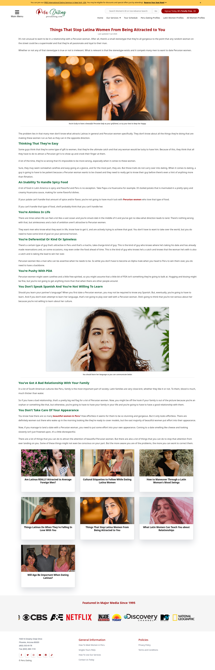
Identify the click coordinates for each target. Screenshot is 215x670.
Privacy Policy (144, 645)
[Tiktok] (52, 655)
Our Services (113, 17)
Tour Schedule (131, 17)
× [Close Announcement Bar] (200, 2)
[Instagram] (34, 655)
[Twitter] (28, 655)
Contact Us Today (86, 659)
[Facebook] (22, 655)
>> (155, 2)
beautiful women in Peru (66, 415)
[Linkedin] (46, 655)
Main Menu (17, 14)
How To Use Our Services (90, 655)
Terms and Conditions (148, 650)
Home (100, 17)
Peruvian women (132, 199)
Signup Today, (180, 11)
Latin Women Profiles (173, 17)
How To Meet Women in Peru (92, 645)
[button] (128, 10)
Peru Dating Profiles (150, 17)
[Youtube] (40, 655)
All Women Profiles (196, 17)
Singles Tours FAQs (87, 650)
